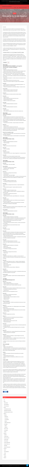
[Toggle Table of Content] (8, 62)
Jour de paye (6, 430)
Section (5, 454)
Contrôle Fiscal (6, 436)
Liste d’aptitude (7, 419)
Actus (4, 401)
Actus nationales (6, 404)
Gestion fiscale (6, 439)
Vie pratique (5, 424)
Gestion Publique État (7, 442)
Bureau (5, 456)
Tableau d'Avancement (7, 422)
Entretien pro (6, 416)
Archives (14, 13)
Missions (5, 433)
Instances (5, 448)
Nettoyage (5, 445)
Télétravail (6, 427)
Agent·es (5, 413)
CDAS (5, 453)
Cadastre (5, 434)
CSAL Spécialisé (6, 451)
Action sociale (6, 428)
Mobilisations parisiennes (7, 410)
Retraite (5, 431)
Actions (5, 407)
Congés (6, 425)
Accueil (15, 7)
